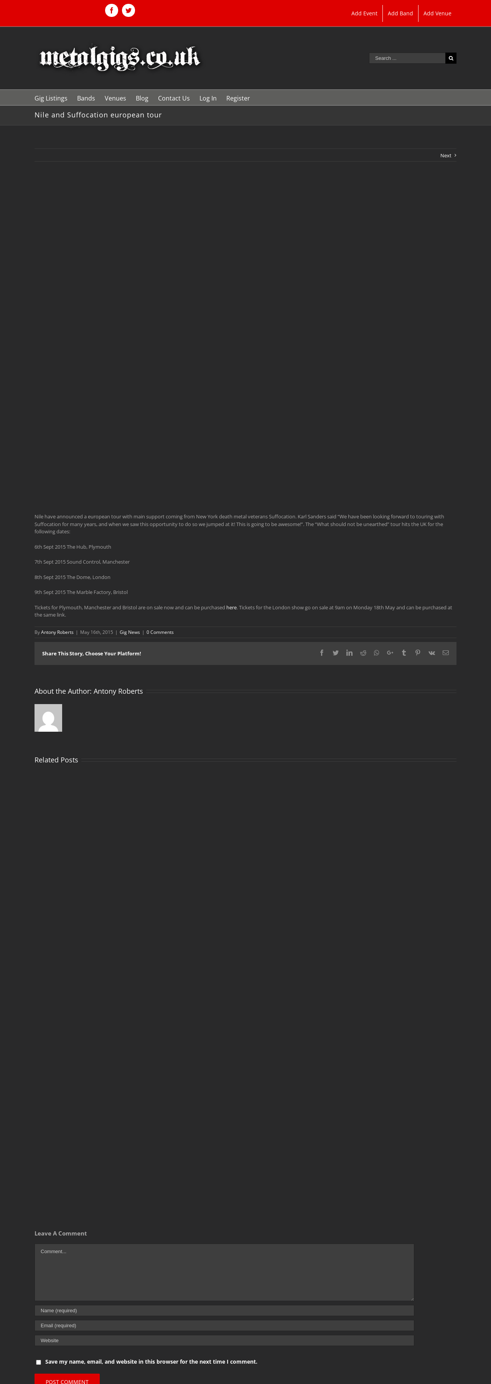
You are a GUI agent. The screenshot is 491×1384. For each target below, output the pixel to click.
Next (445, 155)
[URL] (224, 1340)
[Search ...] (407, 58)
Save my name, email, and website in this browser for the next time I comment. (151, 1361)
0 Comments (160, 632)
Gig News (130, 632)
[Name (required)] (224, 1310)
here (231, 607)
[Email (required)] (224, 1325)
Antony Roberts (57, 632)
